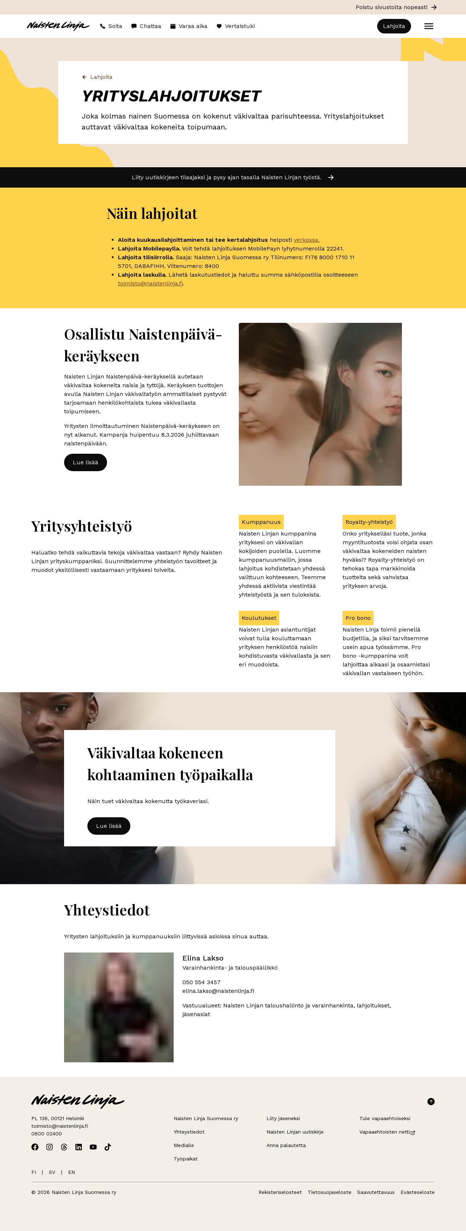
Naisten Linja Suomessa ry (206, 1118)
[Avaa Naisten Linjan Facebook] (35, 1147)
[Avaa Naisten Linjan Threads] (64, 1147)
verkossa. (307, 239)
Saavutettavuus (376, 1192)
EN (71, 1172)
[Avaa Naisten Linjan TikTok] (107, 1147)
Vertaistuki (235, 26)
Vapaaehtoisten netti (387, 1132)
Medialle (184, 1145)
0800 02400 (46, 1133)
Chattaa (146, 26)
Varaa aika (189, 26)
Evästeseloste (417, 1192)
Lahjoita (394, 26)
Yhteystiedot (189, 1132)
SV (52, 1172)
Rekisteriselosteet (280, 1192)
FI (33, 1172)
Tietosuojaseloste (329, 1192)
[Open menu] (429, 26)
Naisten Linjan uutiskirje (295, 1132)
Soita (111, 26)
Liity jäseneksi (283, 1118)
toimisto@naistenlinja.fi (150, 283)
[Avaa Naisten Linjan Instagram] (49, 1147)
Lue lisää (85, 462)
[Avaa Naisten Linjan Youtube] (93, 1147)
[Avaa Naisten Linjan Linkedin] (78, 1147)
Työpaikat (186, 1159)
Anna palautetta (286, 1145)
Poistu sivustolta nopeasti (397, 7)
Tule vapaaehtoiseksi (384, 1118)
